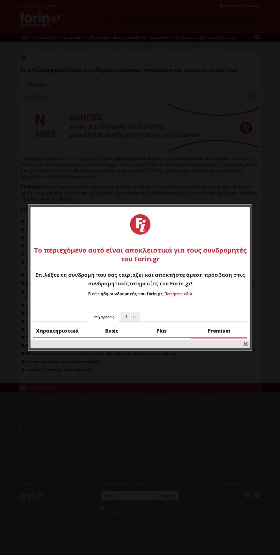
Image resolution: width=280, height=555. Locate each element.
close (246, 329)
